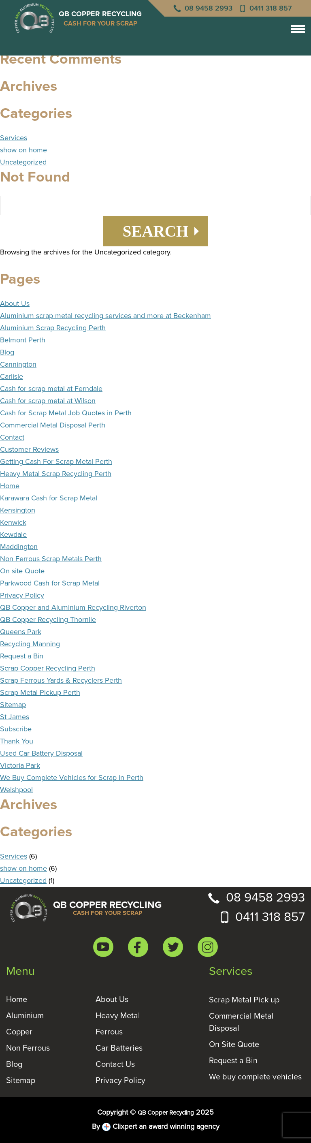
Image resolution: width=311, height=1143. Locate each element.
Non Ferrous (28, 1048)
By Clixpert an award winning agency (155, 1127)
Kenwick (13, 522)
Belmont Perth (22, 340)
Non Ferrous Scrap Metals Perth (51, 559)
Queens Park (20, 632)
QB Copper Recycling (166, 1113)
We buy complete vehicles (255, 1077)
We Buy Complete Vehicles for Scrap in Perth (71, 778)
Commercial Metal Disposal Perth (52, 425)
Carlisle (11, 376)
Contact (12, 437)
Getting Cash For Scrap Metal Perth (56, 462)
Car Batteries (119, 1048)
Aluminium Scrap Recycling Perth (53, 328)
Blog (7, 352)
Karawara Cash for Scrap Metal (48, 498)
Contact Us (115, 1064)
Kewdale (13, 534)
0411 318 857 (270, 8)
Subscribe (16, 729)
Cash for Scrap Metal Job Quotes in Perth (66, 413)
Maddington (19, 547)
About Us (15, 304)
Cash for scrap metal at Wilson (48, 401)
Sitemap (13, 705)
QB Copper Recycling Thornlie (48, 620)
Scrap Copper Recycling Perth (47, 668)
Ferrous (109, 1032)
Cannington (18, 364)
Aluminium (25, 1016)
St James (14, 717)
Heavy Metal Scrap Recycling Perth (55, 474)
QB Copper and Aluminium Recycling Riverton (73, 607)
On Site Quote (234, 1044)
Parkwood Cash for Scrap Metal (50, 583)
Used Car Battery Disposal (41, 753)
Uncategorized (23, 162)
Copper (19, 1032)
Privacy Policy (22, 595)
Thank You (16, 741)
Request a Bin (21, 656)
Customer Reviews (29, 449)
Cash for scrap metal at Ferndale (51, 389)
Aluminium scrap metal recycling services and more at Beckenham (105, 316)
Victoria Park (20, 765)
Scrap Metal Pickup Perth (40, 692)
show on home (23, 150)
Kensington (17, 510)
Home (9, 486)
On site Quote (22, 571)
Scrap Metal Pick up (244, 1000)
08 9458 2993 (208, 8)
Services (13, 138)
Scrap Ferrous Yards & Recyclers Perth (61, 680)
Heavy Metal (118, 1016)
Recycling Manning (30, 644)
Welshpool (16, 790)
